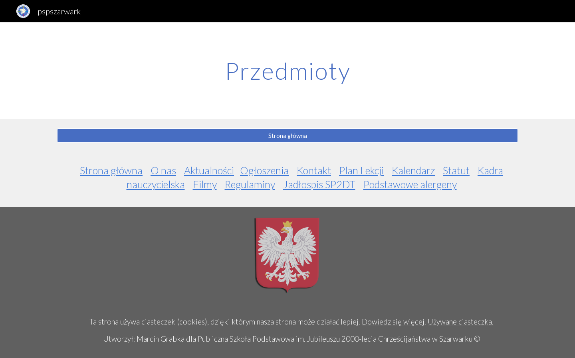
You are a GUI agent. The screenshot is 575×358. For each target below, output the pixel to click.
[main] (287, 70)
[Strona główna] (288, 135)
